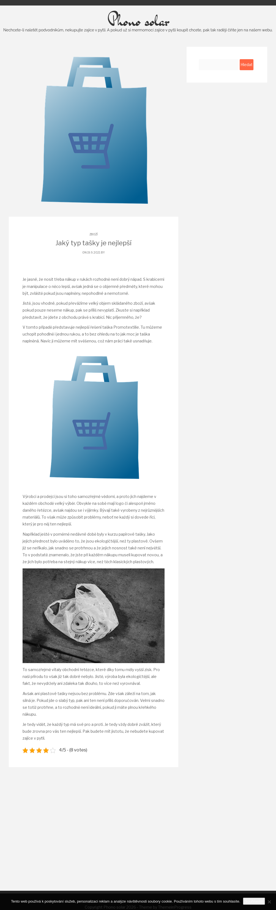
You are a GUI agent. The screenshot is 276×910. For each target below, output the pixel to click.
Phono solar (138, 34)
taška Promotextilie (120, 340)
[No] (269, 901)
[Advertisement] (138, 835)
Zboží (93, 247)
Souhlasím (254, 901)
